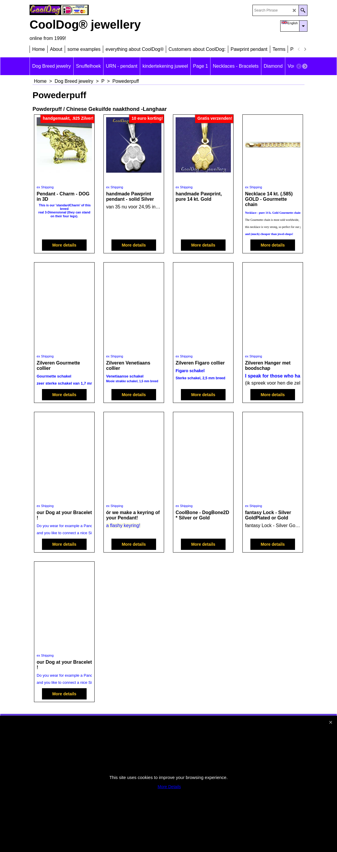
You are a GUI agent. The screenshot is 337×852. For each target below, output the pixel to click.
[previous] (299, 49)
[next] (304, 49)
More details (64, 251)
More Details (169, 786)
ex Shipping (45, 208)
